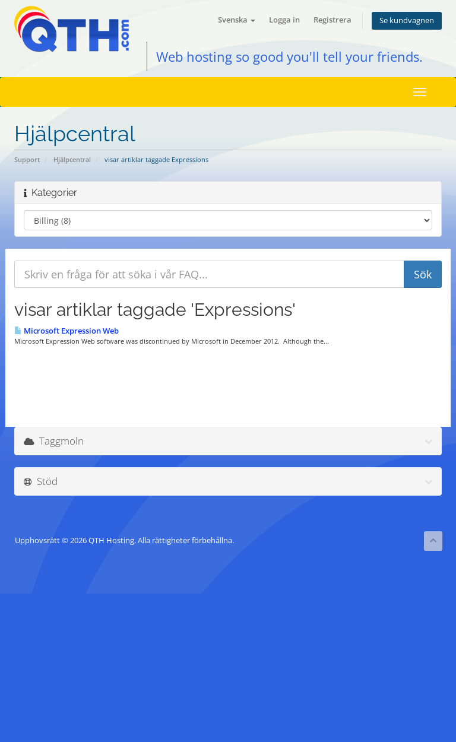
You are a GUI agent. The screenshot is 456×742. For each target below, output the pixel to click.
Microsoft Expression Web (66, 330)
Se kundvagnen (406, 20)
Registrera (333, 20)
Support (27, 159)
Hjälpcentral (72, 159)
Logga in (284, 20)
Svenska (236, 20)
